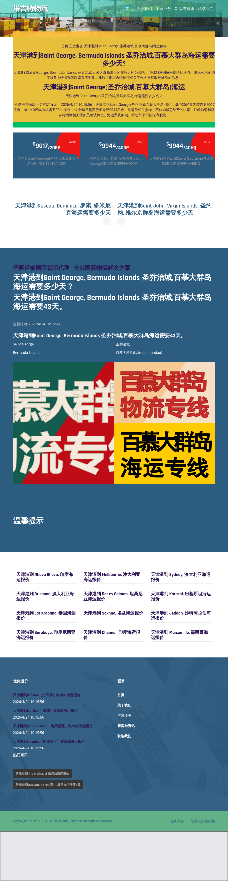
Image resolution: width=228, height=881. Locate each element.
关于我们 (144, 8)
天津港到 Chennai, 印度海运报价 (111, 634)
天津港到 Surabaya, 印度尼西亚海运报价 (45, 634)
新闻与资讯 (184, 8)
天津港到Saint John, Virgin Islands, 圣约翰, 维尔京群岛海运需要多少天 (163, 209)
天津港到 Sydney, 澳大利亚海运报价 (180, 577)
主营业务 (163, 8)
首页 (129, 8)
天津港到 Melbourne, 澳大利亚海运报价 (111, 577)
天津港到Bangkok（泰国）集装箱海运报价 (45, 710)
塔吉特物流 (30, 8)
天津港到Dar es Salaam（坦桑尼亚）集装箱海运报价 (53, 726)
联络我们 (205, 8)
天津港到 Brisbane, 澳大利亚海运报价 (45, 596)
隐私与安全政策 (203, 821)
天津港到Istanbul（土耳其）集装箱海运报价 (46, 695)
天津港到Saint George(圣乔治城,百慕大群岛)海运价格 (125, 46)
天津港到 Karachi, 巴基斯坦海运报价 (181, 596)
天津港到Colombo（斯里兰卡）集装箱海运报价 (49, 741)
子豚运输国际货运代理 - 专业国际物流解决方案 (74, 267)
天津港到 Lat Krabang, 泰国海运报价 (46, 615)
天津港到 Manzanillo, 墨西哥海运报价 (179, 634)
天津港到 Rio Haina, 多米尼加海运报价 (42, 773)
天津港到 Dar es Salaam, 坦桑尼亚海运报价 (112, 596)
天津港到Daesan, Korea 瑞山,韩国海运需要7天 (48, 785)
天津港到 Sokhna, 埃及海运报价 (113, 613)
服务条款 (177, 821)
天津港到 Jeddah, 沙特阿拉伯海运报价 (181, 615)
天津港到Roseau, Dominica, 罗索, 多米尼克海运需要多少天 (63, 209)
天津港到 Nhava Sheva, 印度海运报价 (44, 577)
